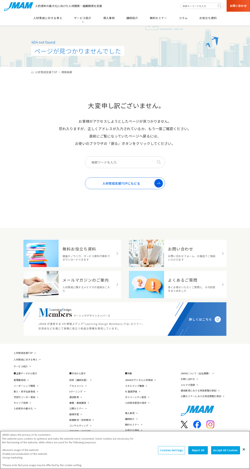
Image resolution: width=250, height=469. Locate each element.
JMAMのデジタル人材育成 (139, 380)
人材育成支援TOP (23, 352)
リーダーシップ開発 (24, 385)
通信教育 (74, 397)
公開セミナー (76, 408)
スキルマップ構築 (134, 385)
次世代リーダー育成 (24, 397)
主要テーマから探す (26, 373)
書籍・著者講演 (77, 402)
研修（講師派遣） (78, 380)
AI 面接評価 (131, 391)
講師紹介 (130, 419)
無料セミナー (132, 424)
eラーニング (75, 391)
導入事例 (130, 413)
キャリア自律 (21, 402)
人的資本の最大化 (23, 408)
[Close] (243, 453)
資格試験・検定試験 (80, 431)
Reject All (198, 454)
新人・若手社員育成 (24, 391)
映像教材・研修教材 (80, 419)
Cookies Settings (171, 454)
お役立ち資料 (132, 430)
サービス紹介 (21, 366)
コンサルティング (78, 425)
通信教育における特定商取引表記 (199, 390)
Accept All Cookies (225, 454)
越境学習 (74, 414)
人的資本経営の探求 (135, 402)
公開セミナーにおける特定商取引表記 (201, 396)
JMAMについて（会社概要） (196, 373)
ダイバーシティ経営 (135, 397)
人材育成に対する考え (26, 359)
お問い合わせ (188, 379)
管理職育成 (20, 380)
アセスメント (76, 385)
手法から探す (79, 373)
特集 (129, 373)
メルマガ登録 (188, 384)
